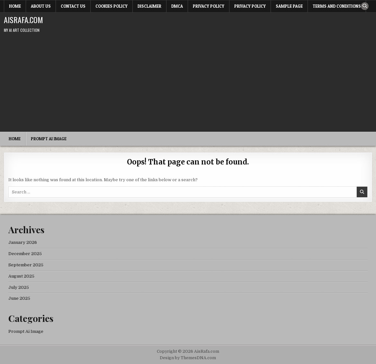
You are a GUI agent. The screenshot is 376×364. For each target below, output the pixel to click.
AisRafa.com (23, 19)
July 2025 (18, 287)
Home (15, 6)
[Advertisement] (188, 84)
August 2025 (21, 276)
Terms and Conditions (337, 6)
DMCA (177, 6)
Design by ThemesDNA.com (188, 358)
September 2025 (25, 264)
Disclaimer (149, 6)
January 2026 (22, 242)
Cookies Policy (111, 6)
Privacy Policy (208, 6)
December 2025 (25, 253)
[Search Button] (365, 6)
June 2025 (19, 298)
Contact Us (73, 6)
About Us (41, 6)
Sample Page (289, 6)
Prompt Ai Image (49, 138)
